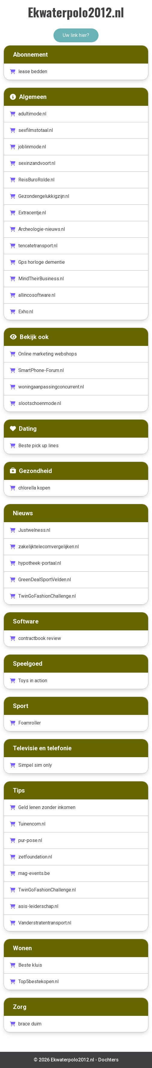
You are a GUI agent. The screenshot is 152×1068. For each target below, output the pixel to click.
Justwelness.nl (30, 530)
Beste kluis (26, 965)
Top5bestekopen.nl (34, 981)
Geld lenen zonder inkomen (42, 807)
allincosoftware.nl (32, 295)
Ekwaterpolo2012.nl (76, 12)
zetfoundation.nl (31, 857)
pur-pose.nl (26, 840)
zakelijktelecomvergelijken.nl (44, 546)
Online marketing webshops (43, 354)
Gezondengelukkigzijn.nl (39, 196)
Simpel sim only (31, 765)
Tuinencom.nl (27, 824)
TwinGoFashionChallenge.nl (43, 596)
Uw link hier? (76, 35)
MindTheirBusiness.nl (37, 278)
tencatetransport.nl (33, 245)
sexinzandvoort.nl (32, 163)
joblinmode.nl (28, 147)
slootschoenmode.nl (35, 403)
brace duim (25, 1024)
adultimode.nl (28, 114)
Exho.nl (21, 311)
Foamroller (25, 723)
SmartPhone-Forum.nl (37, 370)
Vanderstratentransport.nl (40, 923)
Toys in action (28, 680)
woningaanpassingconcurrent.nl (47, 387)
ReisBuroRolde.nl (32, 180)
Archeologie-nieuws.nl (37, 229)
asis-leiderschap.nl (34, 906)
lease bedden (28, 71)
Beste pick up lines (34, 445)
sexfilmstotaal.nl (31, 130)
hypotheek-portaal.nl (35, 563)
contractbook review (35, 638)
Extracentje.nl (28, 213)
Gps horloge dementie (37, 262)
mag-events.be (30, 873)
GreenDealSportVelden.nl (40, 579)
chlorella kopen (30, 488)
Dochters (108, 1060)
